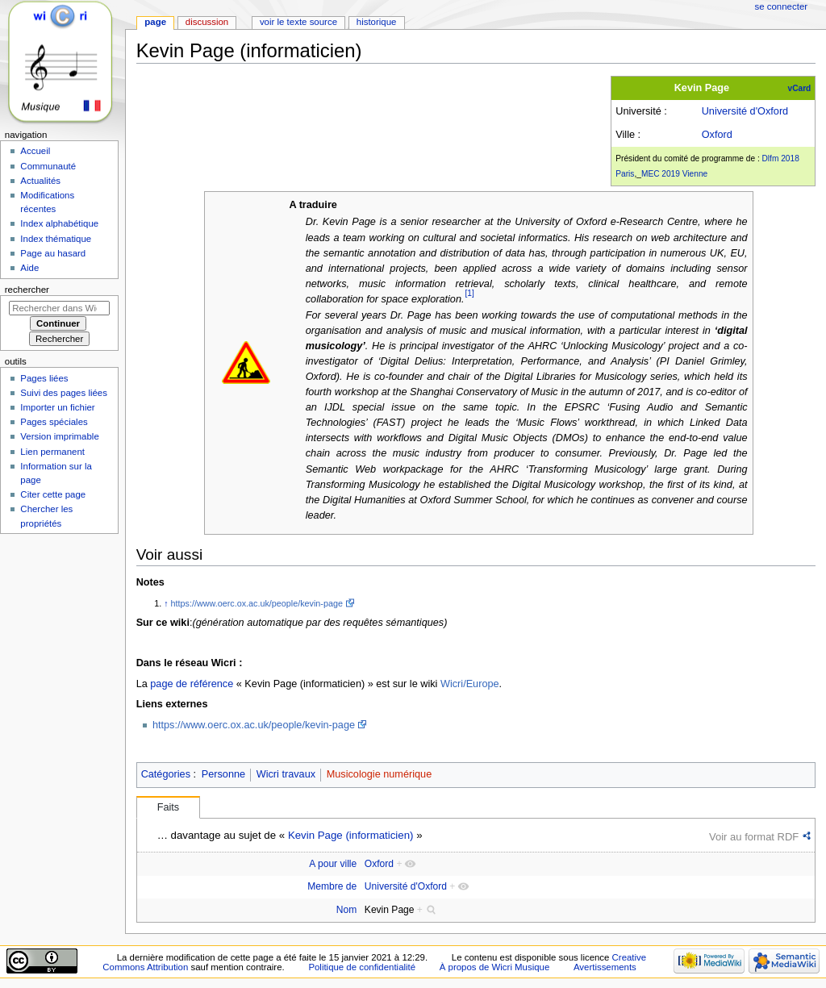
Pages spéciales (53, 422)
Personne (223, 774)
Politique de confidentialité (361, 967)
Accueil (35, 151)
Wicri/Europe (469, 684)
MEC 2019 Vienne (674, 173)
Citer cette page (53, 494)
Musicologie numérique (379, 774)
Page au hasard (53, 253)
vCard (799, 88)
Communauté (48, 166)
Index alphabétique (59, 223)
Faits (168, 807)
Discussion (207, 22)
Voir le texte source (298, 22)
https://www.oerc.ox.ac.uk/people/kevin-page (257, 603)
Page (155, 22)
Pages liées (44, 378)
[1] (469, 293)
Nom (346, 909)
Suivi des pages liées (63, 393)
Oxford (717, 134)
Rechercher (27, 289)
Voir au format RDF (754, 837)
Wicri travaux (286, 774)
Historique (377, 22)
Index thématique (55, 239)
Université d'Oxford (745, 111)
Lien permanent (52, 451)
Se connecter (781, 6)
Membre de (332, 886)
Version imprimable (59, 436)
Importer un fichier (57, 407)
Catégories (165, 774)
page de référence (191, 684)
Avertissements (605, 967)
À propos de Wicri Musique (494, 967)
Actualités (40, 181)
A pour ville (333, 863)
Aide (29, 268)
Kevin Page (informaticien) (351, 835)
